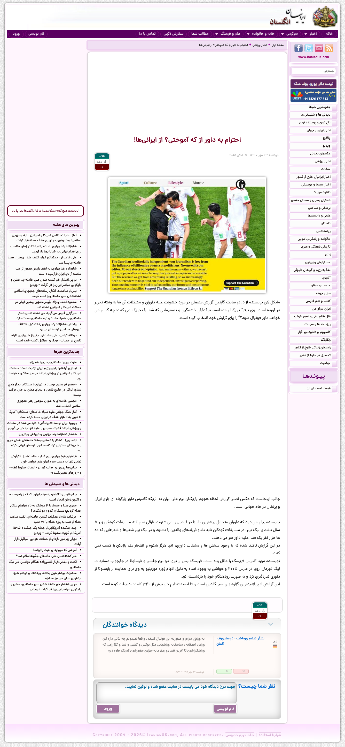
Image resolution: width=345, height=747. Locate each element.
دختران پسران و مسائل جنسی (314, 201)
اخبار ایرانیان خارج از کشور (316, 177)
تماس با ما (147, 34)
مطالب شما (200, 34)
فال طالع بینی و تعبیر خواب (315, 317)
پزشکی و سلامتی (322, 208)
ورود (16, 34)
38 (243, 671)
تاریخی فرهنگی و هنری (319, 247)
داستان (329, 224)
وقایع (330, 138)
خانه (329, 34)
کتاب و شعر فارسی (321, 301)
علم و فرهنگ (227, 34)
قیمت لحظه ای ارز (322, 389)
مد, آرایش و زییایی (321, 263)
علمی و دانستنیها (322, 216)
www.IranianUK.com (313, 57)
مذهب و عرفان (324, 286)
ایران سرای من (324, 309)
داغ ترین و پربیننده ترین (318, 123)
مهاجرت (328, 364)
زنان (331, 255)
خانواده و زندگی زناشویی (317, 239)
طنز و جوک (326, 294)
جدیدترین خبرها (323, 107)
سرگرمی (289, 34)
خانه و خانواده (261, 34)
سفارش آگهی (173, 34)
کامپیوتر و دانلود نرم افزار (317, 332)
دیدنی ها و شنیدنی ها (319, 115)
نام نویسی (36, 34)
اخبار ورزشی (260, 45)
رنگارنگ (329, 340)
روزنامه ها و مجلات (320, 325)
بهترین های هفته (66, 225)
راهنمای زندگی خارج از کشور (315, 348)
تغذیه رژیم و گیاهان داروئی (315, 270)
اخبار (310, 34)
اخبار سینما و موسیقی (319, 185)
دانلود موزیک (325, 193)
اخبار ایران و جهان (322, 131)
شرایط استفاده (270, 735)
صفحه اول (278, 45)
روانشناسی (326, 232)
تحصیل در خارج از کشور (318, 356)
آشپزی (329, 278)
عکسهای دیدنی (323, 154)
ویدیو (330, 146)
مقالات (329, 170)
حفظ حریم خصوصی (239, 735)
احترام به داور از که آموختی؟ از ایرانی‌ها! (223, 45)
